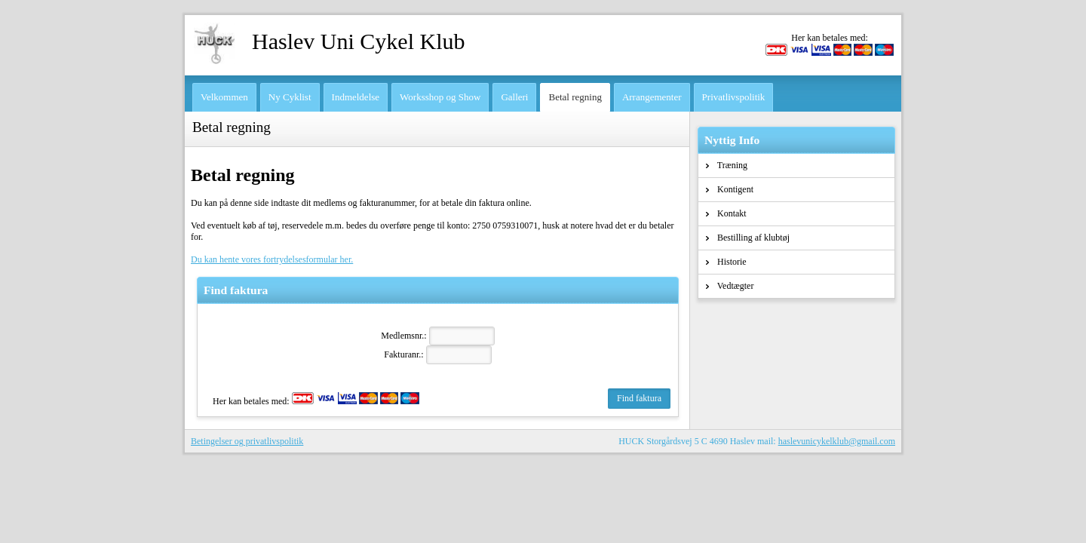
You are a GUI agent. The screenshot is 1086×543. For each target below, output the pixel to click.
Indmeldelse (356, 97)
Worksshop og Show (440, 97)
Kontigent (729, 189)
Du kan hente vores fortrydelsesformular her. (272, 259)
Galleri (514, 97)
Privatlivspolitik (733, 97)
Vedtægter (729, 286)
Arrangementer (652, 97)
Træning (726, 165)
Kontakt (726, 213)
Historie (726, 261)
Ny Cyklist (289, 97)
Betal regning (574, 97)
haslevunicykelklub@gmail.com (836, 441)
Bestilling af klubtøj (748, 237)
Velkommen (224, 97)
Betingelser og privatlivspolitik (247, 441)
